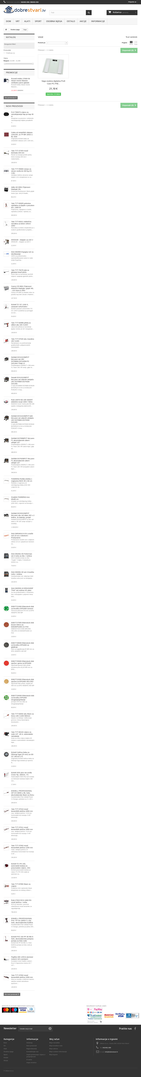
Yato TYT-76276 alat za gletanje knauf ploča (20, 271)
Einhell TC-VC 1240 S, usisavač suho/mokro (19, 306)
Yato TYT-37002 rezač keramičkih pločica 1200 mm (22, 847)
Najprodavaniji (32, 1049)
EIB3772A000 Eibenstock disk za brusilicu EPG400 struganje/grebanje (22, 698)
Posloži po (41, 43)
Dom (8, 21)
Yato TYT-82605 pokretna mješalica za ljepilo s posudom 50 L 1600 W (22, 205)
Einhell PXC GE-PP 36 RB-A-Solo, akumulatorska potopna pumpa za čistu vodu (22, 939)
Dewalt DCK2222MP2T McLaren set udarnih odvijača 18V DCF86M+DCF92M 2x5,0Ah (22, 380)
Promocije (12, 72)
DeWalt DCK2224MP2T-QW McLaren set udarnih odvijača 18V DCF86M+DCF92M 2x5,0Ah (22, 419)
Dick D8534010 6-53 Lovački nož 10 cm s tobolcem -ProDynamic (22, 536)
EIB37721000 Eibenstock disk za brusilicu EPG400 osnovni (22, 607)
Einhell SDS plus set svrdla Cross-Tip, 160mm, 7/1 (21, 774)
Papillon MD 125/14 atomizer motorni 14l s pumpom (22, 958)
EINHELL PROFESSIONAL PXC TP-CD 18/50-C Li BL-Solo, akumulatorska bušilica (22, 920)
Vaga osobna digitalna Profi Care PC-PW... (53, 82)
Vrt (18, 21)
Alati (27, 21)
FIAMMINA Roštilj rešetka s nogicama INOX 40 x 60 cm (21, 480)
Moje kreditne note (56, 1046)
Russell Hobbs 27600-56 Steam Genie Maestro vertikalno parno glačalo (20, 81)
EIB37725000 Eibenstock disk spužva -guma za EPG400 (22, 662)
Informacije (98, 21)
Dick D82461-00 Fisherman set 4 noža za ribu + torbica (21, 555)
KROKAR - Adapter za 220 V (22, 240)
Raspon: (7, 61)
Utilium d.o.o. (9, 1071)
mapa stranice (31, 1062)
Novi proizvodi (14, 106)
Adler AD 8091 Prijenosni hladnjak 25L (20, 188)
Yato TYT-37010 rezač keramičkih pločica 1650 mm (22, 810)
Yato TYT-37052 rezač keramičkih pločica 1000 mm (22, 976)
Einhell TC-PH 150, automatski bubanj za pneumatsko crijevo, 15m (20, 866)
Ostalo (71, 21)
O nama (29, 1059)
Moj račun (54, 1039)
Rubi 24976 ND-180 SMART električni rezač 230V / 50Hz (22, 401)
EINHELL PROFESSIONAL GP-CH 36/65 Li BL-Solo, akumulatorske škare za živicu (22, 793)
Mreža (131, 43)
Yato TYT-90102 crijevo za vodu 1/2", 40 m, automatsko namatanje (22, 734)
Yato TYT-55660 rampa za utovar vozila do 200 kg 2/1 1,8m (21, 171)
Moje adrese (53, 1049)
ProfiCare (10, 53)
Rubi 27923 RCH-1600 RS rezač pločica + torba (21, 901)
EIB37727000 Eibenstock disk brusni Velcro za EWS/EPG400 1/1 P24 (22, 625)
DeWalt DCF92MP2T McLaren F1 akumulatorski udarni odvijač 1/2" (22, 461)
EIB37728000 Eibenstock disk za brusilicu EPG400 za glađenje (22, 645)
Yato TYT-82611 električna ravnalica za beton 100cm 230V (21, 224)
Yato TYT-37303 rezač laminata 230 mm (19, 152)
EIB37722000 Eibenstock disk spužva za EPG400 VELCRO (22, 680)
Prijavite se (132, 2)
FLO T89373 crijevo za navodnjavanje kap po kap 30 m (22, 114)
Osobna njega (54, 21)
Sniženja (30, 1043)
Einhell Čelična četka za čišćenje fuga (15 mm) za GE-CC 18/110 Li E (22, 754)
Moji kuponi (53, 1054)
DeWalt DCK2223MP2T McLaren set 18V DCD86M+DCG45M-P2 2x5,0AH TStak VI (20, 360)
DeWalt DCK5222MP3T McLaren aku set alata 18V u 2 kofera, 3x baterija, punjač (22, 515)
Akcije (83, 21)
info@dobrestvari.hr (111, 1052)
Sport (38, 21)
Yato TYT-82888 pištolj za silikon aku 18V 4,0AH (21, 324)
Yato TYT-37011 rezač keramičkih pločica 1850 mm (22, 828)
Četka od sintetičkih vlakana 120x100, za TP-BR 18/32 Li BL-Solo (22, 134)
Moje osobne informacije (58, 1052)
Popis (135, 43)
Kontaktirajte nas (33, 1052)
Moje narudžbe (54, 1043)
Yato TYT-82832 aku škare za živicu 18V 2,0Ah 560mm (22, 715)
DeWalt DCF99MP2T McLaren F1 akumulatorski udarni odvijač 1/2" (22, 440)
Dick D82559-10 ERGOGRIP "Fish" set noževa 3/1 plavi (22, 589)
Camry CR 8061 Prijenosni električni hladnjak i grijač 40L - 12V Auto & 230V (22, 288)
